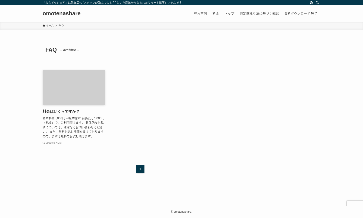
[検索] (317, 2)
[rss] (311, 2)
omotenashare (62, 13)
